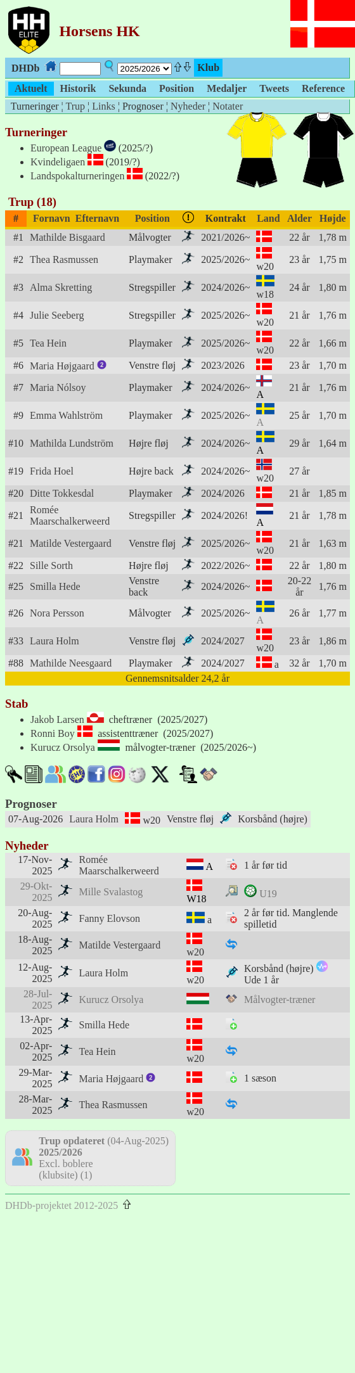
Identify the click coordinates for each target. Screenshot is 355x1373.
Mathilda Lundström (71, 443)
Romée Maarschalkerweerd (70, 515)
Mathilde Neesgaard (71, 663)
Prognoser (31, 803)
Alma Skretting (61, 287)
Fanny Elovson (109, 918)
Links (103, 106)
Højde (333, 218)
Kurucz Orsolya (62, 747)
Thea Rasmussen (64, 259)
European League (65, 148)
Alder (299, 218)
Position (152, 218)
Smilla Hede (55, 586)
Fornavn (51, 218)
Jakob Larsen (57, 719)
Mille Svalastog (111, 891)
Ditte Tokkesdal (62, 493)
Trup (75, 106)
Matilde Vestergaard (71, 543)
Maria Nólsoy (58, 387)
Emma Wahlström (66, 415)
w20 (265, 266)
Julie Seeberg (57, 315)
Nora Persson (57, 613)
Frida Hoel (52, 471)
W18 (196, 898)
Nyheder (188, 106)
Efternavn (97, 218)
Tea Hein (48, 343)
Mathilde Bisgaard (67, 237)
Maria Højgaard (68, 366)
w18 (265, 294)
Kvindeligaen (57, 161)
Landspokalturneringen (77, 175)
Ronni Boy (52, 733)
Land (268, 218)
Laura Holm (54, 640)
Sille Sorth (51, 565)
